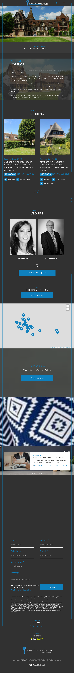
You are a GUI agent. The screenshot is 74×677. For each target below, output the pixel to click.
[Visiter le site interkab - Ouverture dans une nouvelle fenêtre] (37, 643)
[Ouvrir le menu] (64, 3)
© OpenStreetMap (65, 352)
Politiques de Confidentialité (35, 615)
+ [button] (68, 310)
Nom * (14, 545)
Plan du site (25, 664)
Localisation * (17, 566)
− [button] (68, 313)
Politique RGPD (52, 664)
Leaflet (51, 352)
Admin (40, 664)
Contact (71, 200)
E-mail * (44, 555)
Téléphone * (16, 555)
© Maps (57, 352)
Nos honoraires (17, 664)
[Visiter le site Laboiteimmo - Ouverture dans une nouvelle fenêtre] (37, 671)
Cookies (59, 664)
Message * (16, 577)
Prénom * (44, 545)
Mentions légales (33, 664)
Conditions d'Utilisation (51, 615)
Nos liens (45, 664)
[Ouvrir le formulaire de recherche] (57, 3)
